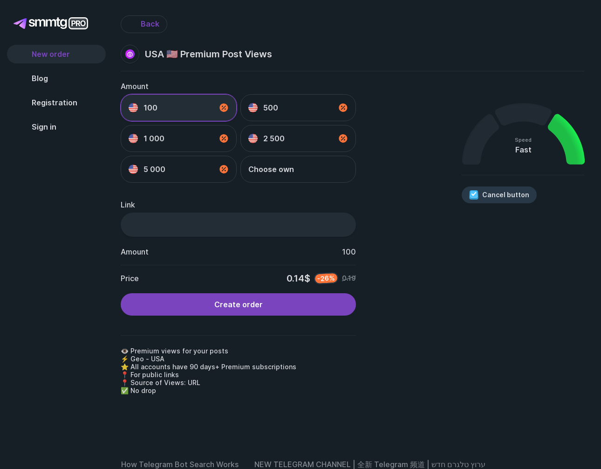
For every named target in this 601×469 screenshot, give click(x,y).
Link (128, 204)
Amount (135, 86)
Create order (238, 304)
